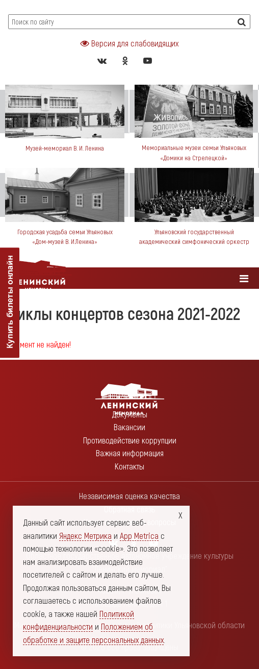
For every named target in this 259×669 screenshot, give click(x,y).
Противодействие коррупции (129, 440)
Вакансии (129, 427)
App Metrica (139, 535)
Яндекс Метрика (85, 535)
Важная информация (130, 453)
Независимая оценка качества (129, 495)
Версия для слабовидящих (129, 43)
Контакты (129, 466)
